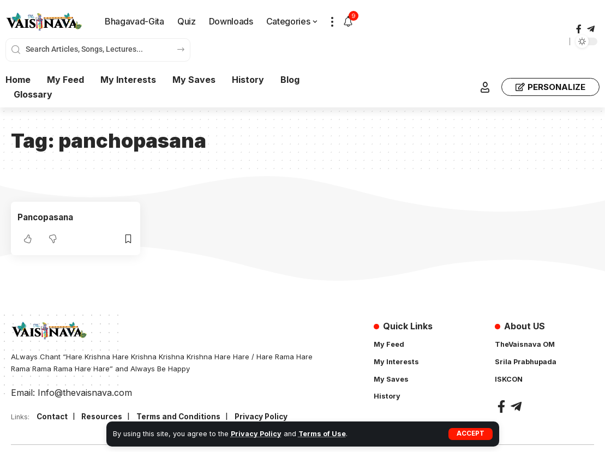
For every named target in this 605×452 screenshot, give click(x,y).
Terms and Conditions (183, 416)
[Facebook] (578, 29)
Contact (53, 416)
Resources (103, 416)
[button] (470, 434)
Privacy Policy (256, 434)
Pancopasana (47, 217)
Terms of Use (322, 434)
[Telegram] (590, 29)
